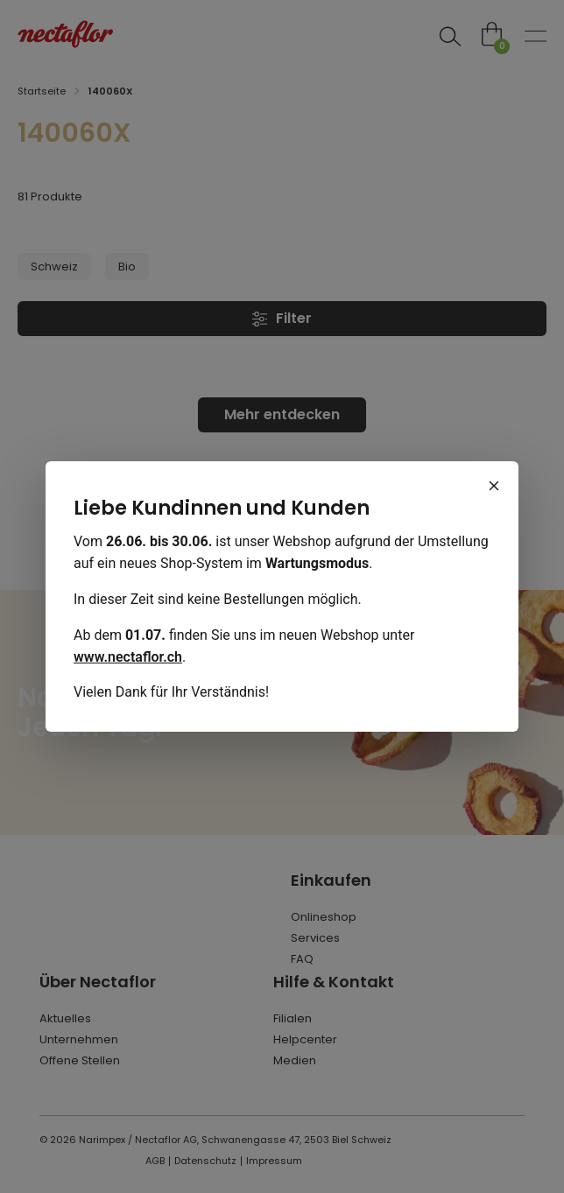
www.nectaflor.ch (128, 657)
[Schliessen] (494, 486)
